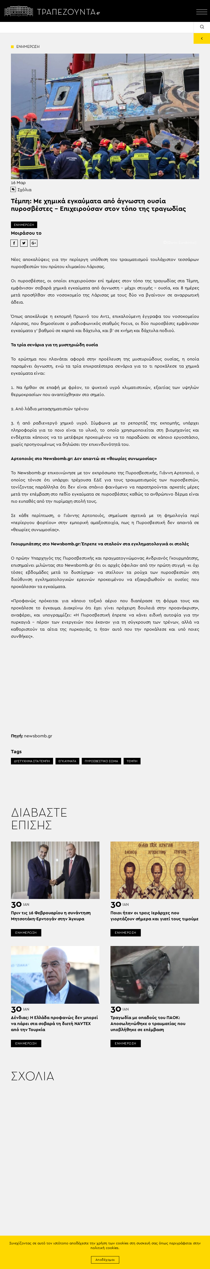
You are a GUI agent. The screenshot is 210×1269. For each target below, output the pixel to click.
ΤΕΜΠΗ (132, 761)
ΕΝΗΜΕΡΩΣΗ (24, 224)
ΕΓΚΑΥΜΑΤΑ (67, 761)
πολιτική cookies (104, 1248)
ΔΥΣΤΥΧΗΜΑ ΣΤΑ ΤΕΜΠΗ (32, 761)
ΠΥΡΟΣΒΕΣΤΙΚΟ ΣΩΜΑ (101, 761)
